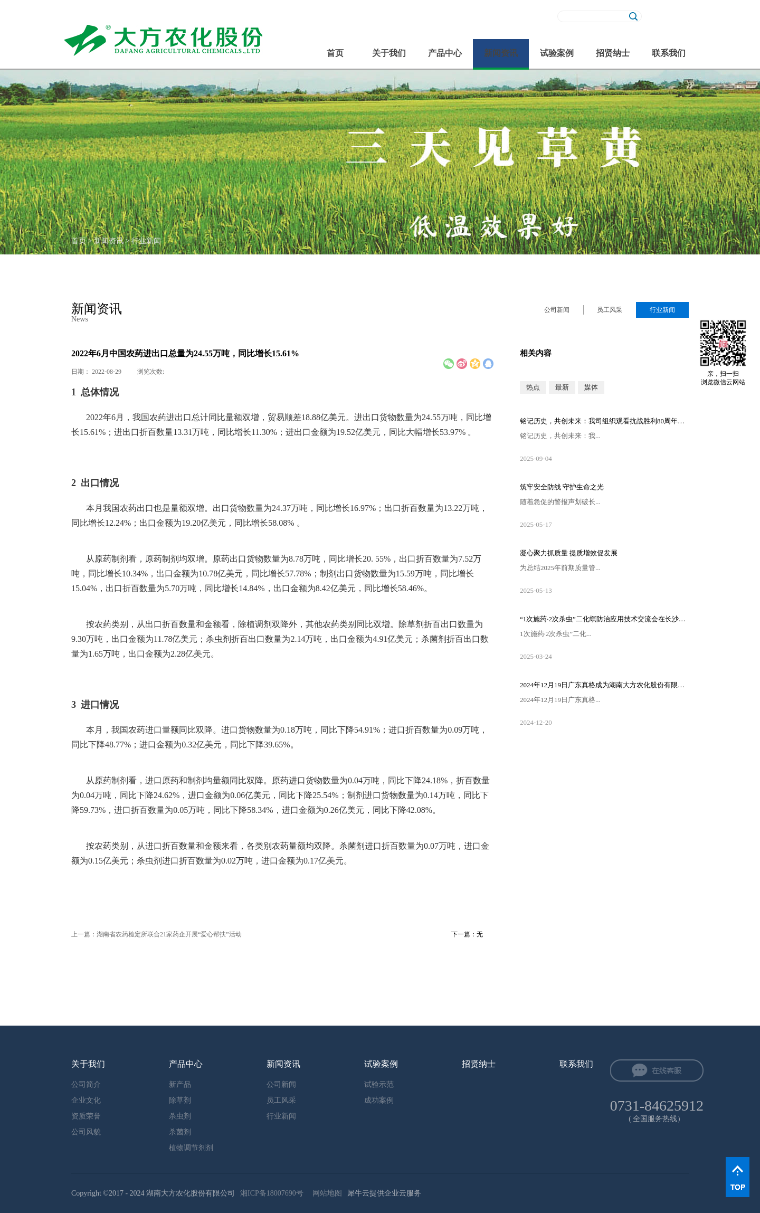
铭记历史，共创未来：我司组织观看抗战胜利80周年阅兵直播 (604, 421)
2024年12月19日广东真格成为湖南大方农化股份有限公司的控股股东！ (604, 684)
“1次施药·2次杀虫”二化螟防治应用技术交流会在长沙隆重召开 (604, 618)
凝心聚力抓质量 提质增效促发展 (569, 552)
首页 (335, 53)
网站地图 (325, 1193)
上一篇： (156, 934)
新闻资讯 (109, 241)
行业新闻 (146, 241)
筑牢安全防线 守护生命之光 (562, 487)
